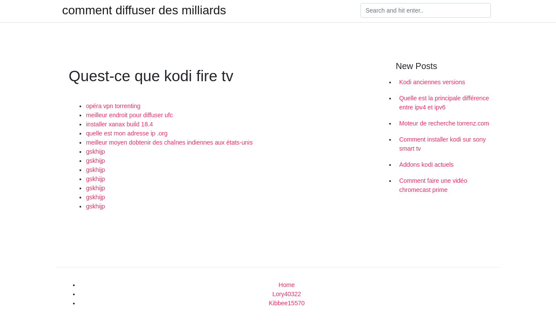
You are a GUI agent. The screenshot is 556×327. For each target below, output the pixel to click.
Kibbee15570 (287, 303)
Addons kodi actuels (426, 164)
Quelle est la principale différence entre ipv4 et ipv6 (444, 103)
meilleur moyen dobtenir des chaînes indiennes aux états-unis (169, 142)
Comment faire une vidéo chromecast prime (433, 185)
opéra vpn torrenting (113, 105)
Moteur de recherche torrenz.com (444, 123)
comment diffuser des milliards (144, 10)
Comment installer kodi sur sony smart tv (442, 144)
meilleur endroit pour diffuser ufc (129, 115)
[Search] (426, 10)
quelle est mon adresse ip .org (127, 133)
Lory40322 (286, 294)
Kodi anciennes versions (432, 82)
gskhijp (95, 151)
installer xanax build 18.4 (119, 124)
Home (286, 284)
